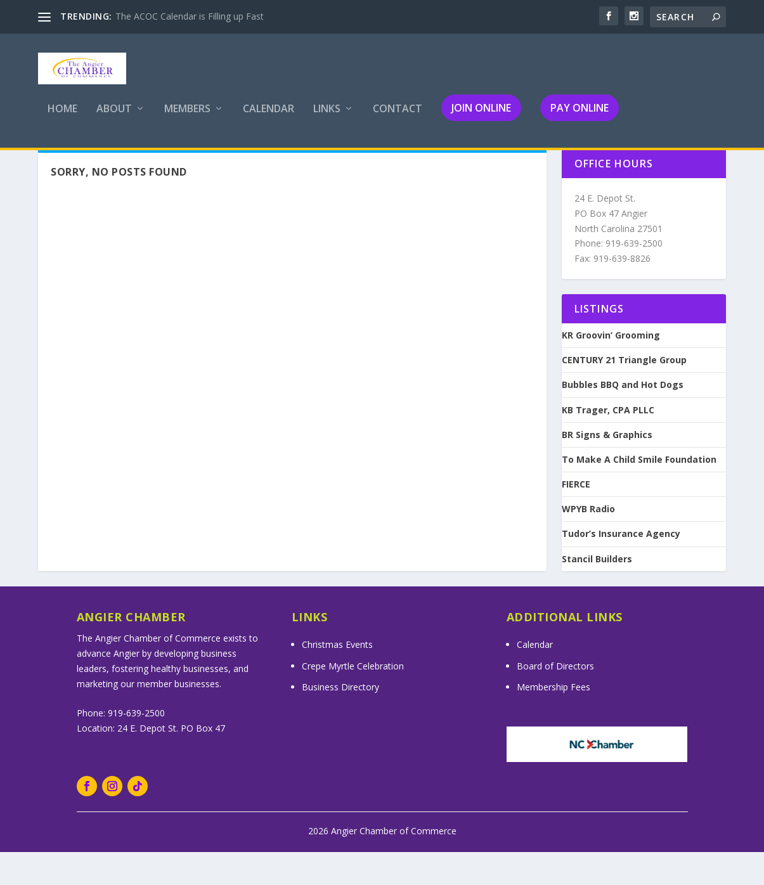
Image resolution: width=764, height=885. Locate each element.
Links (326, 118)
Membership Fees (553, 720)
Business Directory (340, 720)
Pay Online (579, 117)
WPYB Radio (588, 542)
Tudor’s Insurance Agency (621, 566)
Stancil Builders (597, 592)
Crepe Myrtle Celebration (353, 699)
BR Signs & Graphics (607, 468)
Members (187, 118)
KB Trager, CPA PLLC (608, 443)
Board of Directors (555, 699)
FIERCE (576, 517)
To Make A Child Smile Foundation (639, 492)
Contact (397, 118)
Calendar (268, 118)
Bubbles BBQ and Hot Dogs (622, 417)
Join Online (481, 117)
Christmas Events (337, 677)
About (114, 118)
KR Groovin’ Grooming (611, 368)
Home (62, 118)
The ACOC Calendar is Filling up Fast (189, 16)
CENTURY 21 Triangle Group (624, 393)
